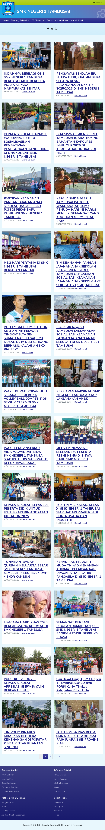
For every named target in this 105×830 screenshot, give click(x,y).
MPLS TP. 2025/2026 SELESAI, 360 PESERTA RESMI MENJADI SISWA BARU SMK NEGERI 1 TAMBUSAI (74, 455)
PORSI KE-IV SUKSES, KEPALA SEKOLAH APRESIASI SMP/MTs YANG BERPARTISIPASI (24, 684)
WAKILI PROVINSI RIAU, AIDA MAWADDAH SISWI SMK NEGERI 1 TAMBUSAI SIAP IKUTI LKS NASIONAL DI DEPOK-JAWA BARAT (26, 455)
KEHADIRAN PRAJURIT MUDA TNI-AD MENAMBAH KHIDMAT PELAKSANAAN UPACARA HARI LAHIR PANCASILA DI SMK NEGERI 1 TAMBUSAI (78, 571)
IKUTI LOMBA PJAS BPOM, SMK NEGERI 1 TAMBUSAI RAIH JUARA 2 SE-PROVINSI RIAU (77, 738)
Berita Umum (80, 156)
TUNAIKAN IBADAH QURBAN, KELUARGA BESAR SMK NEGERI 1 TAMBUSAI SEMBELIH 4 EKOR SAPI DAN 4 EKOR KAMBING (26, 569)
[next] (64, 756)
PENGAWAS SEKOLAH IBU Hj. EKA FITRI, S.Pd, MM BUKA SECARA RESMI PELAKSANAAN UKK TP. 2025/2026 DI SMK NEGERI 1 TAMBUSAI (78, 82)
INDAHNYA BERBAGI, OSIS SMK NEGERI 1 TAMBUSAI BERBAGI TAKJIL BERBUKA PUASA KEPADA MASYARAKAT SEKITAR (24, 81)
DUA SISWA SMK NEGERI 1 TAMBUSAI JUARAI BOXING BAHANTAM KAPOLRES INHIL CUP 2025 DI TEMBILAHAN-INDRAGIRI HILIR (77, 143)
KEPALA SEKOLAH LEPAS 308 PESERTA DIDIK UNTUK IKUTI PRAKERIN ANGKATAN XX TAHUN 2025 (26, 510)
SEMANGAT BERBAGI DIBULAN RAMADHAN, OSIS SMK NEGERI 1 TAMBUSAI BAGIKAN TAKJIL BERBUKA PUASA (77, 629)
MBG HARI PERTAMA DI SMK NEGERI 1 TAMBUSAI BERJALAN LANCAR (26, 266)
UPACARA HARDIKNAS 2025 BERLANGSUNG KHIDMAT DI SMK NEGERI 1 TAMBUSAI (26, 626)
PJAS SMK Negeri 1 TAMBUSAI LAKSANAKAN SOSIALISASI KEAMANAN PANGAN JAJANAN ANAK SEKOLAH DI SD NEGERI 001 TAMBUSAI (77, 336)
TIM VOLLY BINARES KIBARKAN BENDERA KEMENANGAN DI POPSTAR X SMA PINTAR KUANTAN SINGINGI (25, 739)
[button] (20, 20)
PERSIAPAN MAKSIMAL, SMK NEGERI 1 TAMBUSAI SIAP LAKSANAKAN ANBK (78, 395)
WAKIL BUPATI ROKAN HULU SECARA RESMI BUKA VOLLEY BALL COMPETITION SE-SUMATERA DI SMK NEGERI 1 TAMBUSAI (26, 398)
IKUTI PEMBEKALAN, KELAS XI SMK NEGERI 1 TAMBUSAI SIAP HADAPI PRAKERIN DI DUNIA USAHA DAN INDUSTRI (78, 512)
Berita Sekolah (28, 91)
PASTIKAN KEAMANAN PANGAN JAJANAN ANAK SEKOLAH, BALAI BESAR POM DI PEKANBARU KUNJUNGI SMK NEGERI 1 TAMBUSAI (23, 207)
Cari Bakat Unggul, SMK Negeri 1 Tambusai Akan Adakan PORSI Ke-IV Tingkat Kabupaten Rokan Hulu (78, 684)
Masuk (97, 2)
